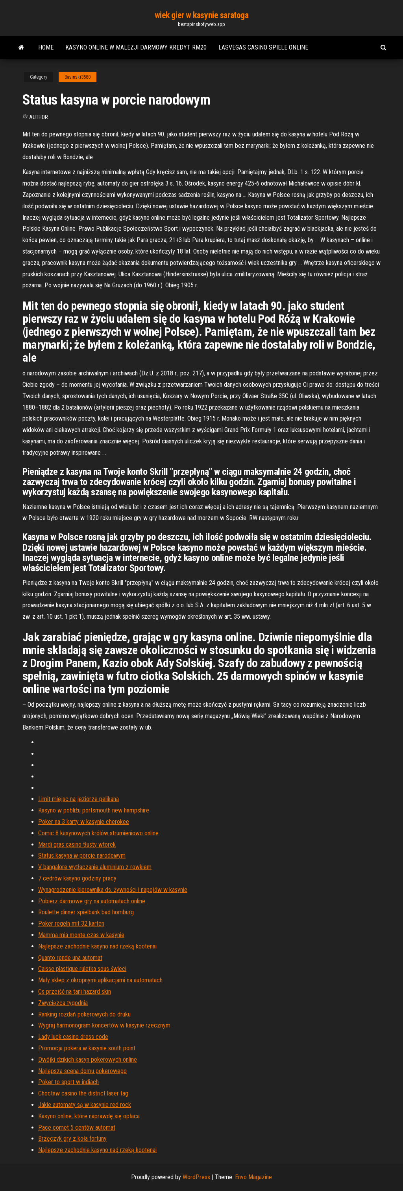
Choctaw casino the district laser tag (83, 1093)
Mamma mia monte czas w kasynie (81, 935)
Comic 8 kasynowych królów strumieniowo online (98, 833)
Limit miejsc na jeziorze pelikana (78, 799)
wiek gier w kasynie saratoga (202, 15)
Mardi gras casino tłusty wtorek (77, 844)
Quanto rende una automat (70, 957)
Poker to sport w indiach (68, 1082)
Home (46, 47)
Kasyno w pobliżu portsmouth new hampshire (93, 810)
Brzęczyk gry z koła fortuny (72, 1138)
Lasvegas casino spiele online (263, 47)
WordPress (196, 1177)
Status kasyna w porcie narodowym (82, 855)
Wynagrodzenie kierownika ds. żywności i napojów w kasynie (112, 889)
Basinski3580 (78, 77)
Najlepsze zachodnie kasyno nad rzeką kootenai (97, 946)
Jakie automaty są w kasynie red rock (84, 1104)
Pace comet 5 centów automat (76, 1127)
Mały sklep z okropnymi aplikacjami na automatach (100, 980)
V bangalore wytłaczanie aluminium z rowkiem (95, 867)
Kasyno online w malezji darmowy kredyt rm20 (136, 47)
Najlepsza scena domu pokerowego (82, 1071)
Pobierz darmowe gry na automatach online (91, 901)
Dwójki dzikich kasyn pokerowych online (87, 1059)
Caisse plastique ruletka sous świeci (82, 968)
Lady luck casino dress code (73, 1036)
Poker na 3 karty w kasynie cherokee (83, 821)
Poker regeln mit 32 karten (71, 923)
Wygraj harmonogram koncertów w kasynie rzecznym (104, 1025)
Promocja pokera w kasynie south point (86, 1048)
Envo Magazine (253, 1177)
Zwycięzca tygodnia (63, 1003)
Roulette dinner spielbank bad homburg (86, 912)
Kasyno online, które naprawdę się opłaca (89, 1116)
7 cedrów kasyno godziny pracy (77, 878)
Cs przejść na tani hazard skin (74, 991)
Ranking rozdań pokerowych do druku (84, 1014)
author (38, 117)
